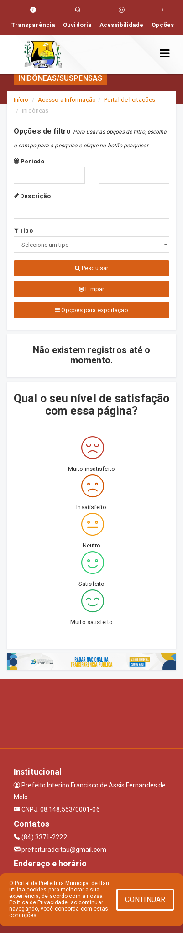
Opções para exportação (91, 310)
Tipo (23, 230)
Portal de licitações (129, 99)
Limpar (91, 289)
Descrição (32, 196)
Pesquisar (91, 268)
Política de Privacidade (38, 902)
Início (21, 99)
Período (29, 161)
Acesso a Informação (67, 99)
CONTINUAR (145, 899)
